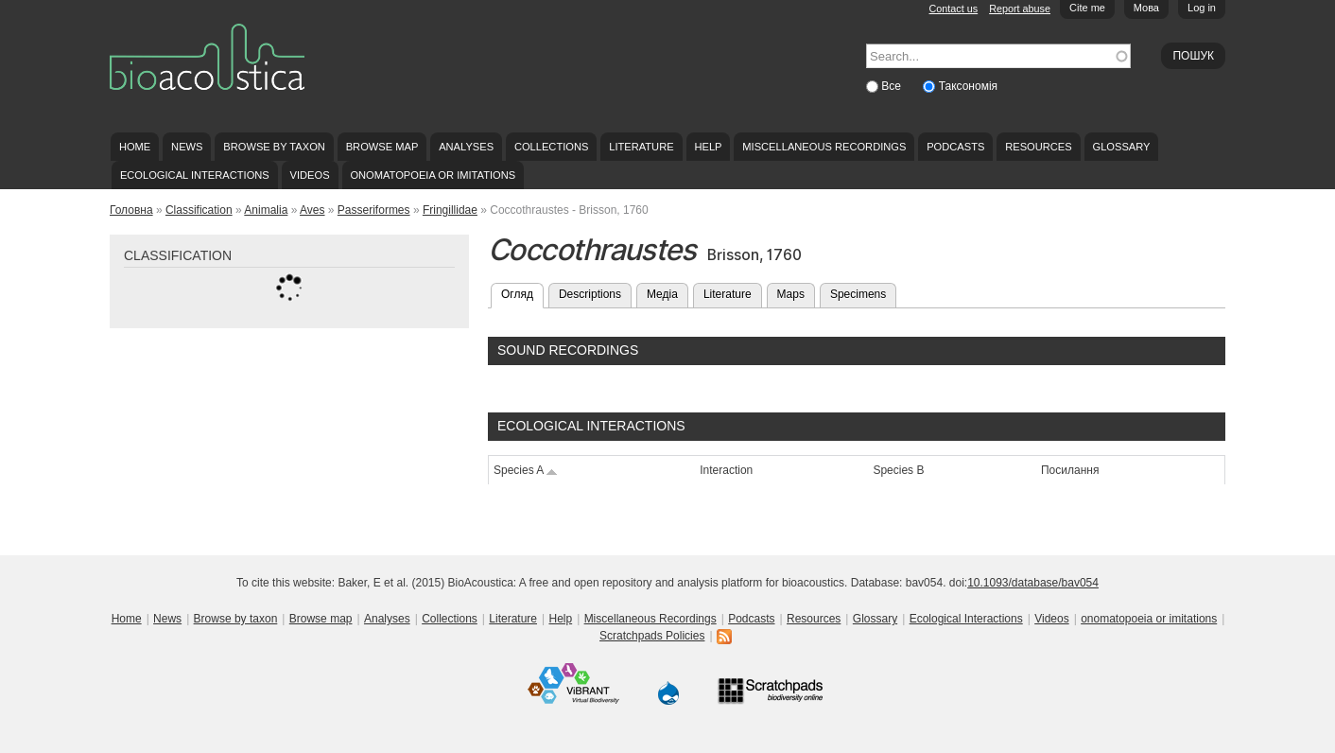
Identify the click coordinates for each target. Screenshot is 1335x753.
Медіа (662, 294)
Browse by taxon (274, 146)
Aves (312, 210)
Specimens (858, 294)
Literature (641, 146)
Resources (1038, 146)
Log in (1202, 7)
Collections (551, 146)
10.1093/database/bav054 (1033, 582)
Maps (791, 294)
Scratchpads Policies (651, 635)
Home (134, 146)
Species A (526, 470)
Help (707, 146)
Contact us (954, 8)
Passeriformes (374, 210)
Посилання (1070, 470)
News (186, 146)
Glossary (1122, 146)
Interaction (726, 470)
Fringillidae (450, 210)
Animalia (265, 210)
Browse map (382, 146)
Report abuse (1019, 8)
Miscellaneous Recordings (824, 146)
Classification (199, 210)
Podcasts (955, 146)
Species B (898, 470)
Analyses (466, 146)
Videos (310, 175)
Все (892, 86)
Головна (131, 210)
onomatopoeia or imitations (432, 175)
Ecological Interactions (194, 175)
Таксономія (968, 86)
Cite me (1087, 7)
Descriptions (590, 294)
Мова (1146, 7)
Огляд (522, 292)
